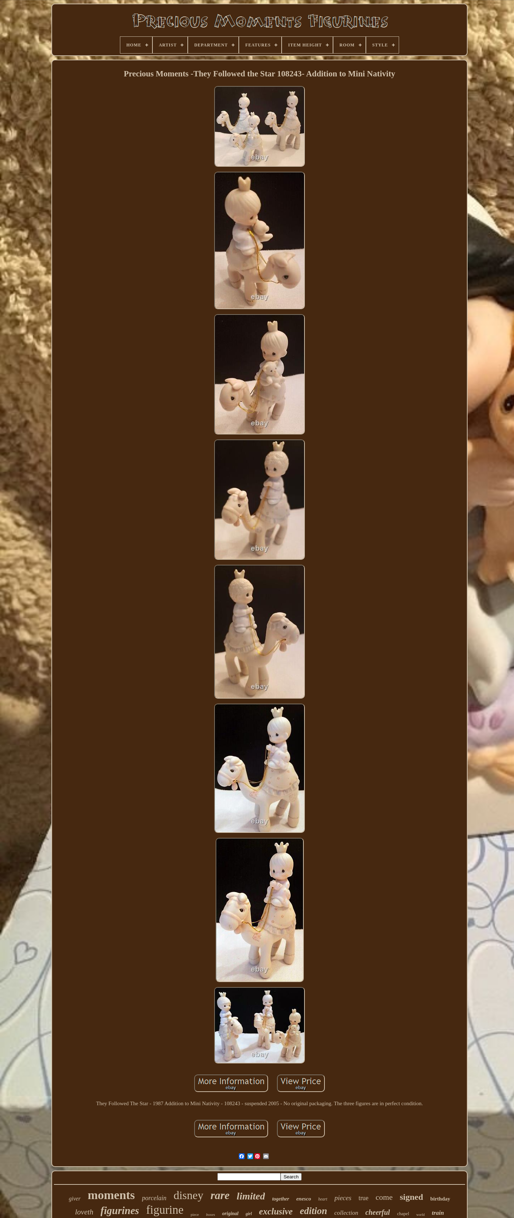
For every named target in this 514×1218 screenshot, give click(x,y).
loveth (84, 1212)
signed (411, 1197)
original (230, 1213)
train (438, 1212)
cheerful (378, 1212)
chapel (403, 1213)
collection (346, 1212)
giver (75, 1199)
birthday (440, 1199)
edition (313, 1211)
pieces (342, 1198)
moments (111, 1195)
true (363, 1198)
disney (188, 1195)
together (280, 1199)
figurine (164, 1209)
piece (195, 1214)
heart (322, 1199)
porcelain (154, 1198)
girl (249, 1213)
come (384, 1197)
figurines (120, 1210)
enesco (303, 1199)
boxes (210, 1214)
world (420, 1215)
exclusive (276, 1211)
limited (251, 1196)
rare (220, 1195)
